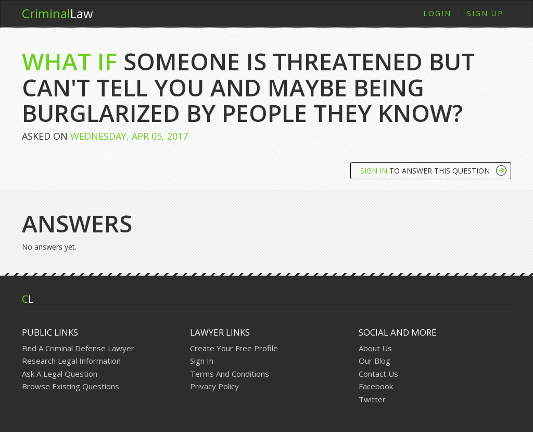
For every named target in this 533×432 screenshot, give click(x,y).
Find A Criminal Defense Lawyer (78, 348)
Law (57, 13)
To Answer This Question (425, 171)
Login (437, 13)
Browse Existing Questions (70, 386)
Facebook (376, 386)
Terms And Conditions (229, 373)
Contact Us (378, 373)
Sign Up (485, 13)
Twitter (372, 399)
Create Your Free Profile (234, 348)
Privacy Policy (214, 386)
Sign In (201, 360)
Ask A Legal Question (59, 373)
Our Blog (374, 360)
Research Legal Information (71, 360)
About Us (375, 348)
